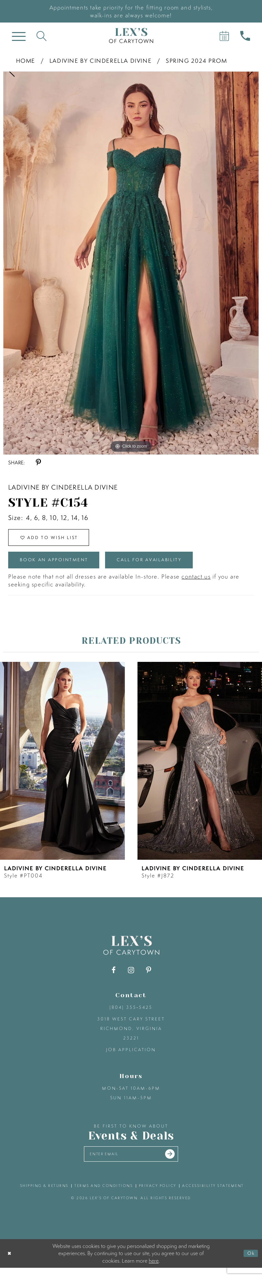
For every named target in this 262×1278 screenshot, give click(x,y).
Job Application (131, 1057)
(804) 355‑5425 (131, 1015)
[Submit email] (177, 1163)
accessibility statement (213, 1195)
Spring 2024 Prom (196, 60)
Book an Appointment (62, 566)
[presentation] (62, 768)
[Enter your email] (131, 1163)
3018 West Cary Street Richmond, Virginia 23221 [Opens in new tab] (131, 1035)
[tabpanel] (131, 263)
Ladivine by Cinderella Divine (100, 60)
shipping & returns (44, 1195)
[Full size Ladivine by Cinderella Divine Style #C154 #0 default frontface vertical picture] (131, 263)
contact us (195, 584)
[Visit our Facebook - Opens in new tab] (113, 977)
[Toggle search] (41, 36)
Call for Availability (174, 566)
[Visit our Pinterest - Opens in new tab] (148, 977)
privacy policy (157, 1195)
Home (25, 60)
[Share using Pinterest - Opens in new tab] (38, 462)
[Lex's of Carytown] (131, 35)
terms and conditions (103, 1195)
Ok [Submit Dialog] (249, 1263)
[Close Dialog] (10, 1263)
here (154, 1270)
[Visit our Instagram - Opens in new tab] (131, 977)
